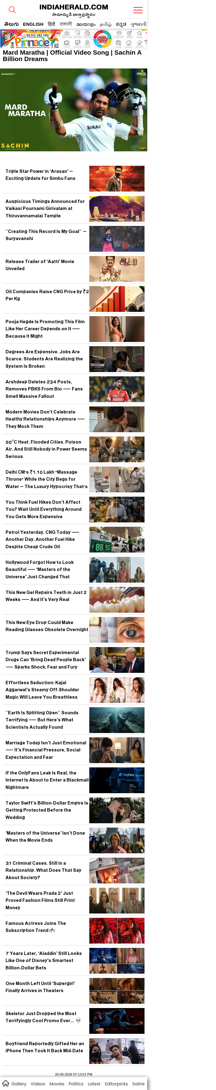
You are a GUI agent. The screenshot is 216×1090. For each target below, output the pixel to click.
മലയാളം (85, 24)
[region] (49, 37)
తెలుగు (11, 25)
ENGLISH (33, 24)
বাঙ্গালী (66, 24)
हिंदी (51, 24)
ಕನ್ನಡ (121, 24)
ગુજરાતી (138, 24)
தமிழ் (106, 24)
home (5, 1083)
